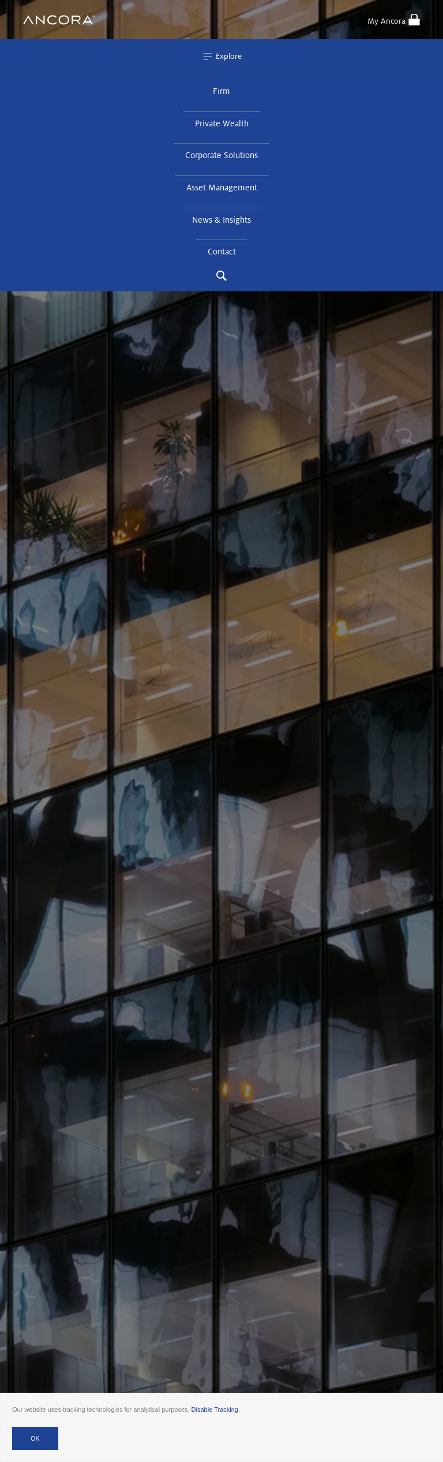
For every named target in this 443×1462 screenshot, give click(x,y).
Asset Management (221, 187)
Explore (222, 56)
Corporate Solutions (221, 155)
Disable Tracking (215, 1409)
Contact (222, 251)
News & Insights (221, 219)
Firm (221, 91)
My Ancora (393, 19)
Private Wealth (222, 123)
